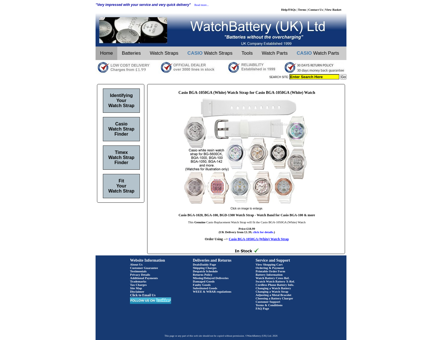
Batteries (131, 53)
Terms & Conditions (269, 305)
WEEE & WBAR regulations (212, 291)
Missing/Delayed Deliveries (211, 278)
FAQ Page (262, 308)
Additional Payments (144, 278)
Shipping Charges (204, 268)
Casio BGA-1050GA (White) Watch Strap (259, 239)
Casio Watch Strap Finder (121, 129)
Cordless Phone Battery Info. (275, 284)
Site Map (136, 288)
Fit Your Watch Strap (121, 185)
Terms (302, 9)
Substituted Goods (205, 288)
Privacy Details (140, 274)
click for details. (263, 232)
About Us (136, 264)
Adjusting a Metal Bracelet (273, 295)
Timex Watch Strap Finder (121, 157)
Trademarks (138, 281)
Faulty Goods (202, 284)
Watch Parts (275, 53)
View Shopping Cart (269, 264)
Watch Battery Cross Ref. (272, 278)
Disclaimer (137, 291)
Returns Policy (202, 274)
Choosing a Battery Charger (274, 298)
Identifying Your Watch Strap (121, 100)
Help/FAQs (288, 9)
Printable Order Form (270, 271)
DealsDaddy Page (204, 264)
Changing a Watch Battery (273, 288)
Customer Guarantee (144, 268)
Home (106, 53)
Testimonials (138, 271)
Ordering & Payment (270, 268)
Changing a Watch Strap (272, 291)
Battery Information (269, 274)
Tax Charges (138, 284)
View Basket (333, 9)
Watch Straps (164, 53)
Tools (247, 53)
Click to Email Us (142, 295)
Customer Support (268, 301)
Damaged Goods (204, 281)
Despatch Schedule (205, 271)
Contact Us (315, 9)
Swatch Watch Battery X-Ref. (275, 281)
